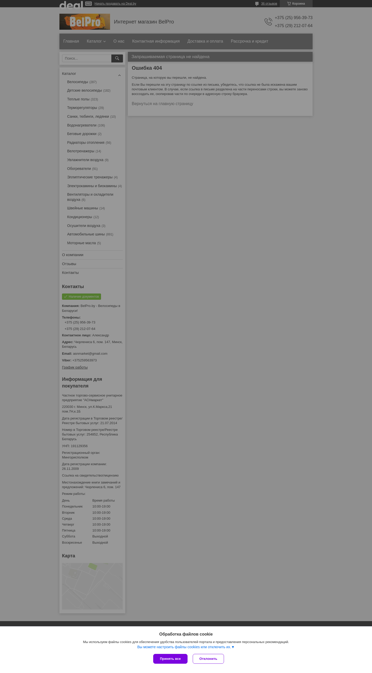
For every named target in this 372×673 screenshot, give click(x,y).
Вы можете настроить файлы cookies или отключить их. (184, 647)
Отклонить (208, 659)
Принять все (170, 659)
